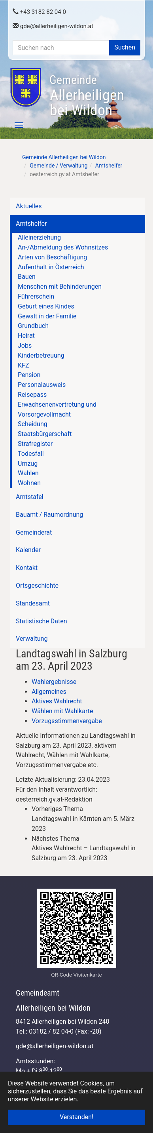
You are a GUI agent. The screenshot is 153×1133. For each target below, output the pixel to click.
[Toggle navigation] (14, 125)
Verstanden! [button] (76, 1117)
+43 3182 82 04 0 (39, 11)
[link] (84, 819)
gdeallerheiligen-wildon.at (53, 26)
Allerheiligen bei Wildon (86, 96)
